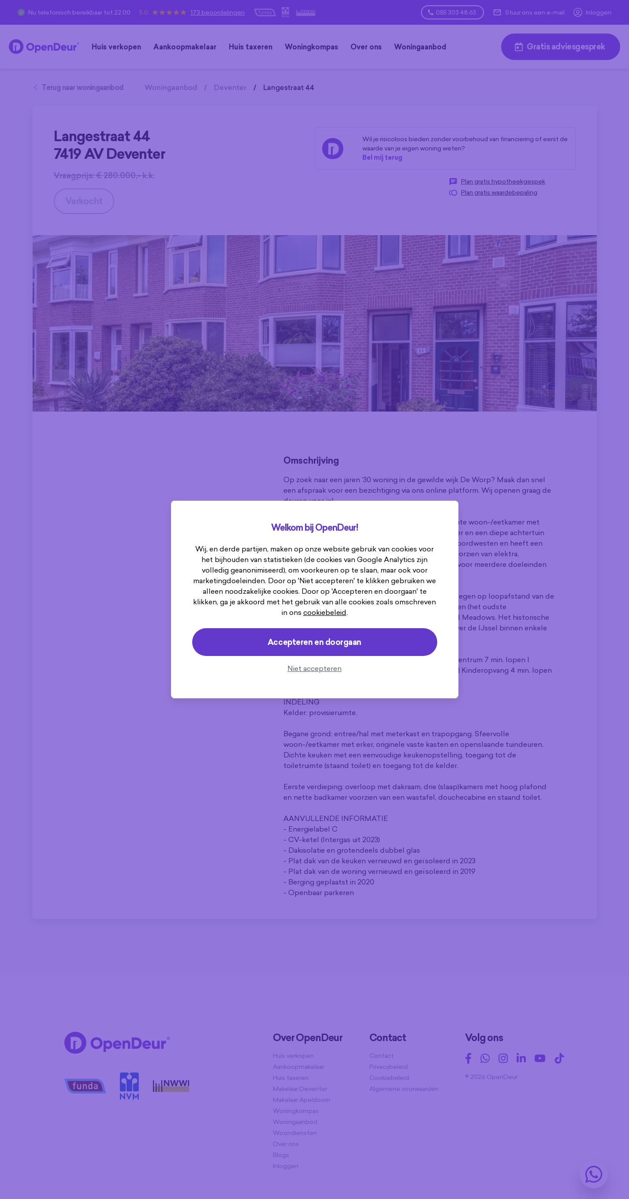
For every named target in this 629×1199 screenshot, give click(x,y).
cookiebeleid (324, 612)
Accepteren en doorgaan (314, 642)
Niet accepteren (314, 668)
